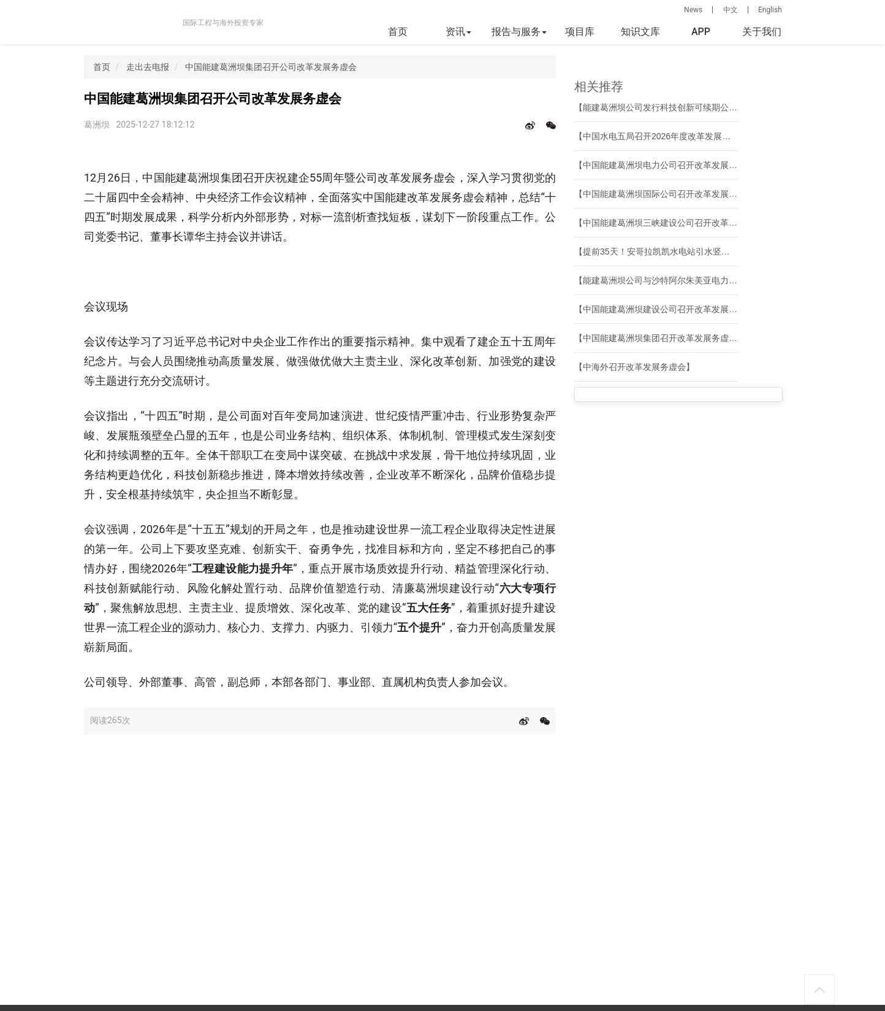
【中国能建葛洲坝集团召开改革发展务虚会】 (660, 338)
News (693, 10)
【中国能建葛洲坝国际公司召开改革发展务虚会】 (668, 194)
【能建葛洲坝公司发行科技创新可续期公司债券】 (668, 107)
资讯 (458, 31)
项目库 (579, 31)
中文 (730, 10)
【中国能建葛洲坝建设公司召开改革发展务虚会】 (668, 309)
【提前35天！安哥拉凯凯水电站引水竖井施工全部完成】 (682, 251)
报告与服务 (519, 31)
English (770, 10)
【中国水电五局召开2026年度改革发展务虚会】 (665, 136)
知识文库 (640, 31)
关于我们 (761, 31)
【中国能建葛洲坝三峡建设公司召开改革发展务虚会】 (677, 223)
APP (700, 31)
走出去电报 (147, 67)
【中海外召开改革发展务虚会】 (634, 367)
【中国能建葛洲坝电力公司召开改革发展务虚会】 (668, 165)
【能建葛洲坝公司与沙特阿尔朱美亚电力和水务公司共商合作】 (694, 280)
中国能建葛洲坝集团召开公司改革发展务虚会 (271, 67)
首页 (398, 31)
